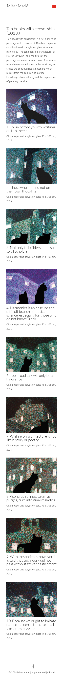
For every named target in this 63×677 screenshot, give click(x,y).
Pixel (52, 672)
